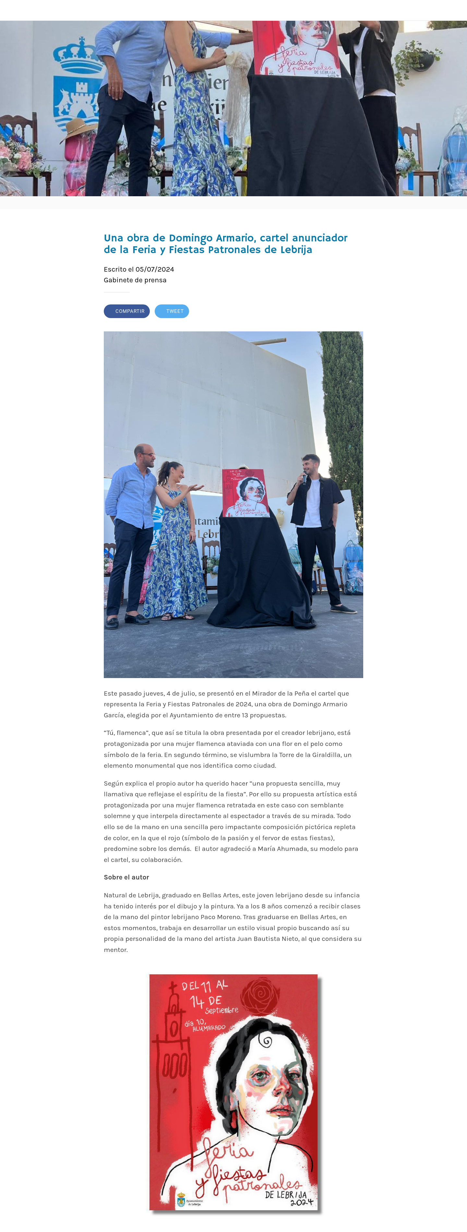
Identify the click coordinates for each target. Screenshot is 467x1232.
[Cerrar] (13, 10)
